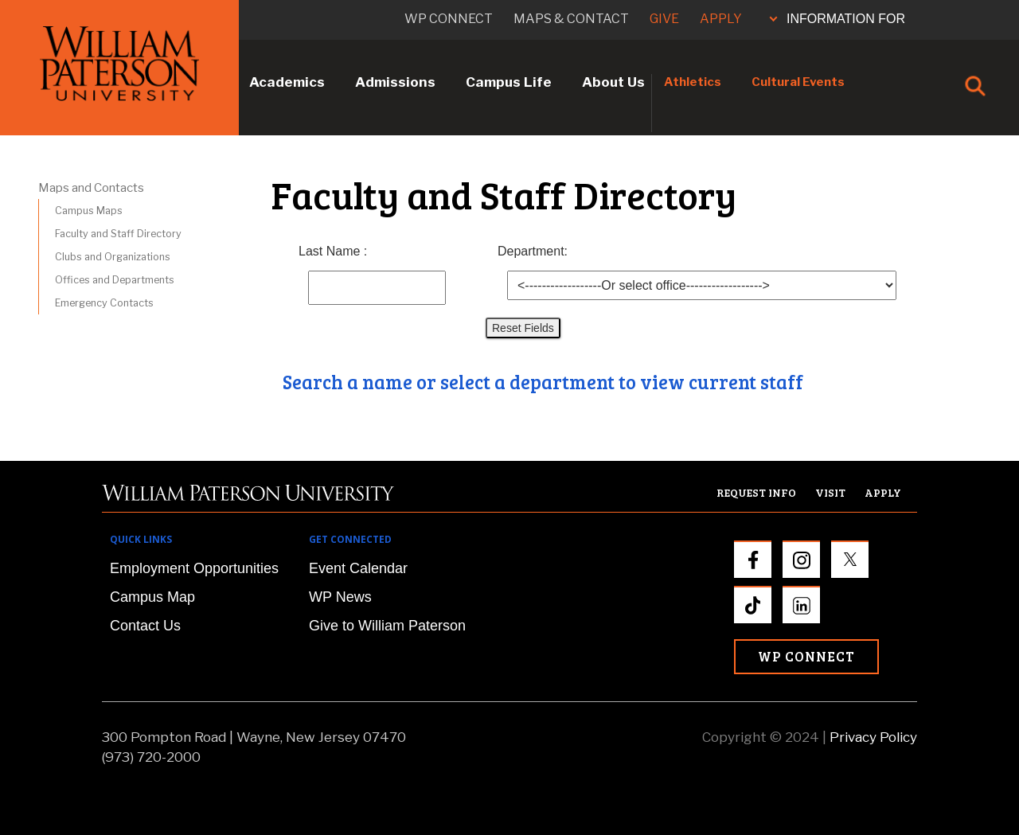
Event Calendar (358, 568)
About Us (613, 82)
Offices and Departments (114, 280)
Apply (721, 18)
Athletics (692, 82)
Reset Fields (523, 328)
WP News (340, 597)
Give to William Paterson (387, 626)
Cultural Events (798, 82)
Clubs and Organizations (112, 257)
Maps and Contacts (91, 187)
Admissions (395, 82)
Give (664, 18)
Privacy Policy (873, 737)
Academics (287, 82)
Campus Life (509, 82)
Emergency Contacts (104, 303)
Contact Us (145, 626)
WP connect (448, 18)
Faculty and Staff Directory (118, 234)
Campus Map (152, 597)
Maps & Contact (571, 18)
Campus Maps (89, 211)
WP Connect (806, 656)
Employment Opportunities (194, 568)
